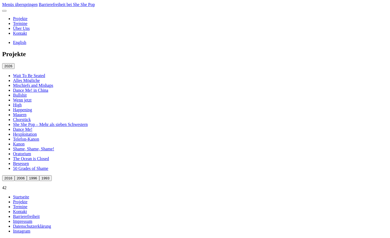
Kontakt (20, 33)
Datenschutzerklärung (32, 226)
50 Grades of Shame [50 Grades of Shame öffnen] (30, 168)
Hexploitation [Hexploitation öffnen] (25, 134)
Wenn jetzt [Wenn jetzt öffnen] (22, 100)
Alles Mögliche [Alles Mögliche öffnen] (26, 80)
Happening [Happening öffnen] (22, 109)
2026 (8, 66)
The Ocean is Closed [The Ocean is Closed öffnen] (31, 158)
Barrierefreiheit (26, 216)
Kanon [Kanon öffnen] (19, 144)
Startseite (21, 197)
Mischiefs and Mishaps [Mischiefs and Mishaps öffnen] (33, 85)
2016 (8, 178)
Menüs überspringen (20, 4)
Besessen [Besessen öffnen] (21, 163)
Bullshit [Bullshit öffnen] (20, 95)
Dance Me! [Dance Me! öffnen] (22, 129)
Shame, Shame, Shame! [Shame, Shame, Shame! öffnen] (33, 149)
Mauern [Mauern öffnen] (20, 114)
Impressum (22, 221)
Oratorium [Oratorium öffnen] (22, 153)
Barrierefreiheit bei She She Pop (67, 4)
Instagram (21, 231)
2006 (21, 178)
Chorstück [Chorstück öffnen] (22, 119)
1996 (33, 178)
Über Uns (21, 28)
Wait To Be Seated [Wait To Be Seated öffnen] (29, 75)
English (19, 42)
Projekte (20, 18)
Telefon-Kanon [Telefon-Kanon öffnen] (26, 139)
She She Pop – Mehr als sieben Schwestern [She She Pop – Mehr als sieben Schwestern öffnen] (50, 124)
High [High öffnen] (17, 105)
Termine (20, 23)
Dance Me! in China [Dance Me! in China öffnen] (30, 90)
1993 (45, 178)
